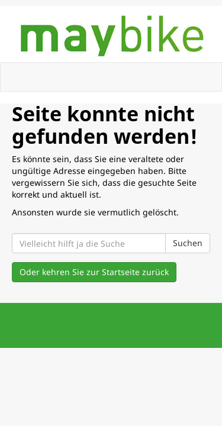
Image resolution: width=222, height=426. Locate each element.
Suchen (187, 242)
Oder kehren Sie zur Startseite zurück (94, 271)
